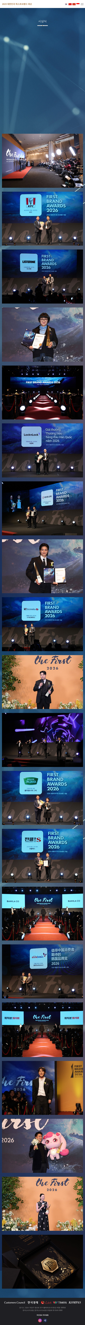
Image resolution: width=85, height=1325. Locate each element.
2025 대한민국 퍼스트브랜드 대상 (17, 3)
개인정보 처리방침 (42, 1315)
